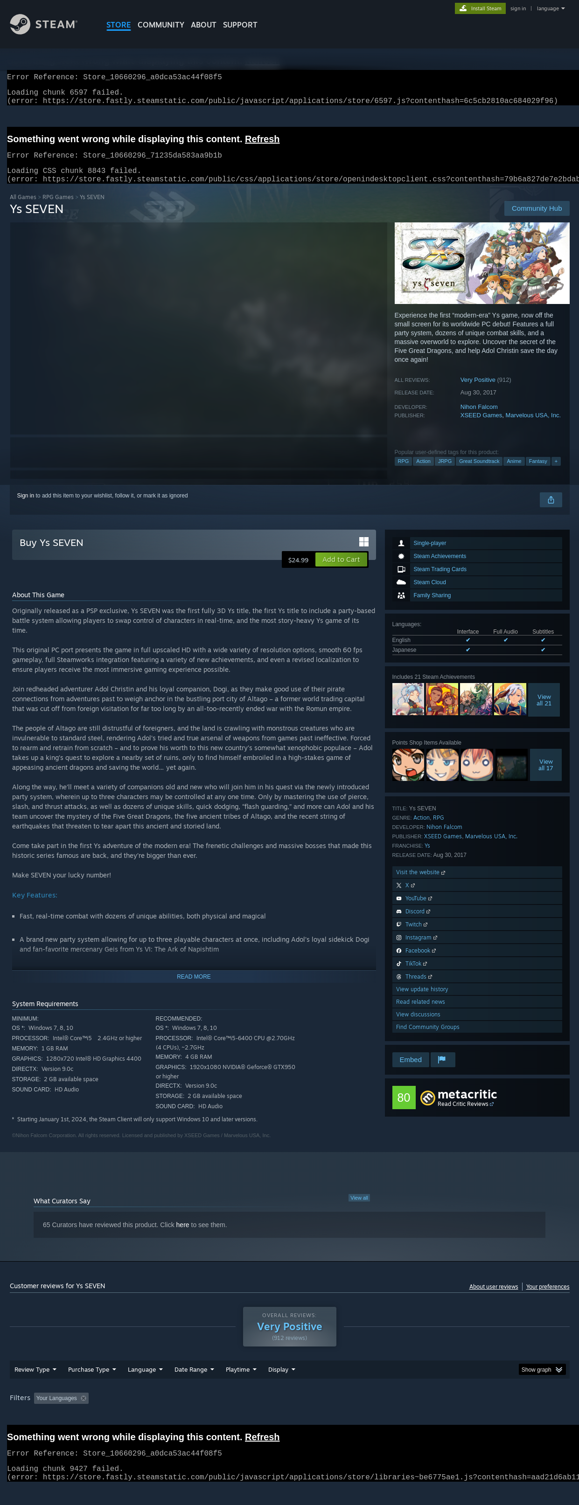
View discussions (418, 1025)
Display (278, 1387)
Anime (514, 472)
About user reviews (493, 1297)
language (548, 8)
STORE (118, 24)
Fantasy (538, 472)
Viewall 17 (545, 776)
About (203, 24)
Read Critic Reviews (463, 1114)
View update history (422, 1000)
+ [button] (556, 472)
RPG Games (58, 208)
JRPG (445, 472)
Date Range (190, 1387)
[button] (341, 570)
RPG (403, 472)
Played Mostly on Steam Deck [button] (289, 1416)
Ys (427, 856)
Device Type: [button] (488, 1416)
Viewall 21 (544, 711)
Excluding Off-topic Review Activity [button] (151, 1416)
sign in (518, 8)
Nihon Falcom (479, 417)
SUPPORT (240, 24)
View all (359, 1209)
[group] (290, 1416)
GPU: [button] (447, 1416)
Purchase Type (88, 1387)
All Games (23, 208)
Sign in (26, 507)
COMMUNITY (161, 24)
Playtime (238, 1387)
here (182, 1236)
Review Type (31, 1387)
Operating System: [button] (368, 1416)
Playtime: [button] (222, 1416)
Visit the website (421, 883)
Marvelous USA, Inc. (533, 426)
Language (142, 1387)
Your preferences (548, 1297)
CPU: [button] (416, 1416)
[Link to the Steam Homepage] (51, 32)
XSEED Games (481, 426)
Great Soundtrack (479, 472)
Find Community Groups (428, 1038)
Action (423, 472)
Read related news (420, 1012)
